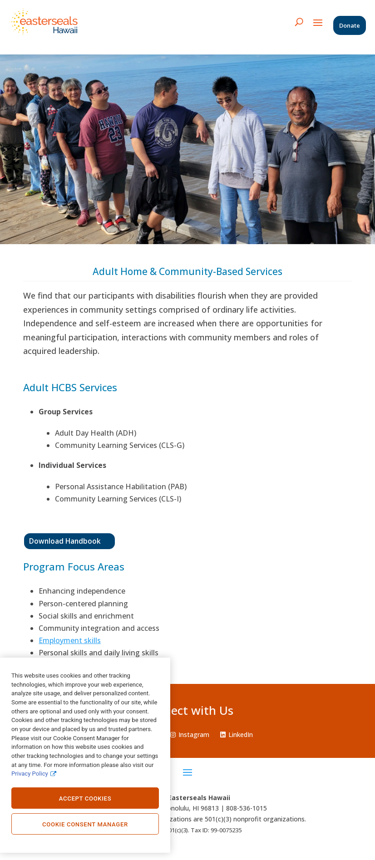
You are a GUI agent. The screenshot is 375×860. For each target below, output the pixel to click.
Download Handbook (65, 541)
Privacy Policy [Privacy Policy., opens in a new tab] (29, 773)
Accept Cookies (85, 798)
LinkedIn (236, 734)
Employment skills (70, 640)
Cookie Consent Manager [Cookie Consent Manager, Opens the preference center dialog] (85, 824)
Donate (349, 25)
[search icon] (299, 22)
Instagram (189, 734)
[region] (85, 755)
